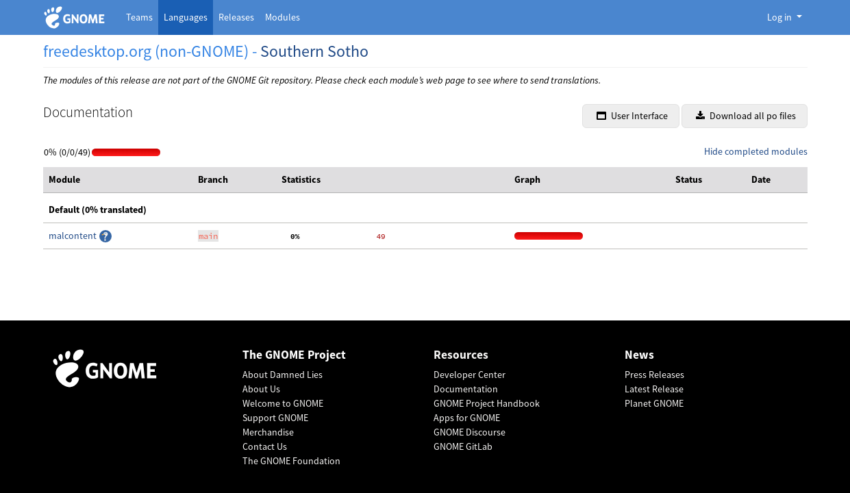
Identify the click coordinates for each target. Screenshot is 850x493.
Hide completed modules (756, 151)
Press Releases (654, 374)
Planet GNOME (654, 403)
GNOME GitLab (463, 446)
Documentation (466, 389)
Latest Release (654, 389)
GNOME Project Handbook (487, 403)
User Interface (632, 116)
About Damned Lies (282, 374)
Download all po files (746, 116)
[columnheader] (118, 180)
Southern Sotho (314, 51)
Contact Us (264, 446)
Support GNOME (275, 418)
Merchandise (268, 432)
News (639, 355)
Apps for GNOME (467, 418)
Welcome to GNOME (282, 403)
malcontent (74, 235)
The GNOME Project (294, 355)
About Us (261, 389)
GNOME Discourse (469, 432)
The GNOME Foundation (291, 461)
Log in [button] (780, 17)
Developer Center (469, 374)
